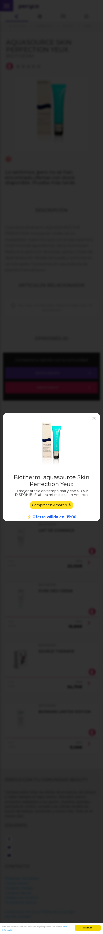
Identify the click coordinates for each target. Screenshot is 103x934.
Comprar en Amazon (51, 505)
